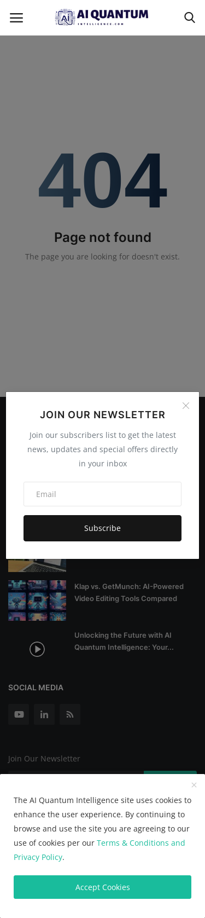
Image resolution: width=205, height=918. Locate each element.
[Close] (185, 406)
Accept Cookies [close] (102, 887)
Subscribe (102, 528)
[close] (194, 786)
